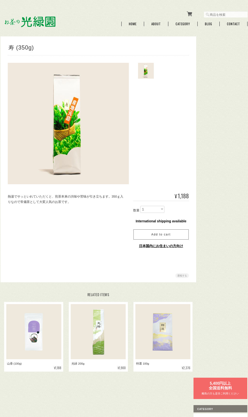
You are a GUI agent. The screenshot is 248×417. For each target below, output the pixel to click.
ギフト (207, 86)
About (156, 22)
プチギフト (210, 98)
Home (133, 22)
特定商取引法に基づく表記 (220, 288)
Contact (233, 22)
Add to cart (159, 233)
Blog (208, 22)
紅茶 (206, 177)
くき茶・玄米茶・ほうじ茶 (220, 154)
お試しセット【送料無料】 (220, 199)
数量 (134, 209)
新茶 (206, 75)
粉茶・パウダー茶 (215, 165)
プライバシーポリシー (194, 392)
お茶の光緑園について (159, 392)
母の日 (207, 132)
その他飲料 (210, 188)
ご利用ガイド (212, 277)
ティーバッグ (212, 109)
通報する (180, 274)
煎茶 (206, 143)
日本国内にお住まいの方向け (159, 244)
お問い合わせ (212, 299)
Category (183, 22)
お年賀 (207, 120)
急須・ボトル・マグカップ (220, 211)
